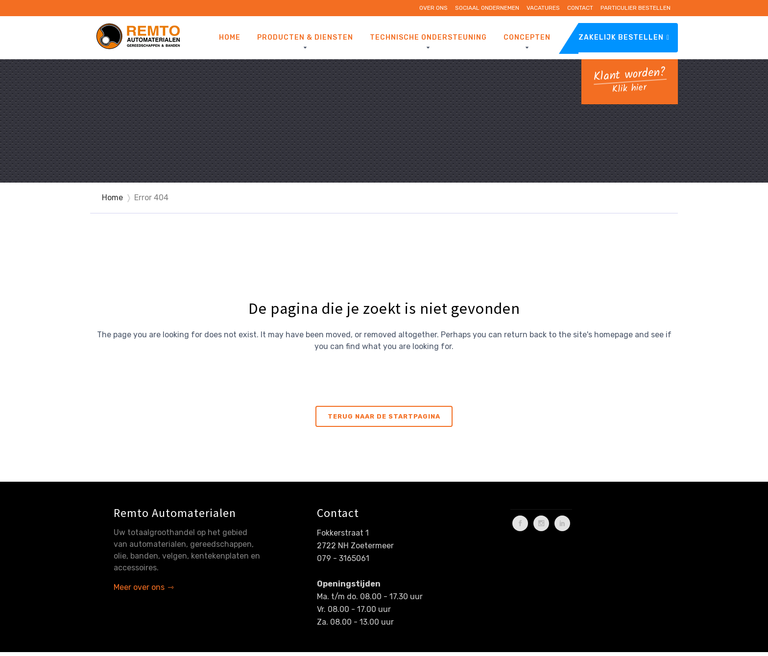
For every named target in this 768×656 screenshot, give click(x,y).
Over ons (433, 7)
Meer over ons (139, 587)
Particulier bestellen (635, 7)
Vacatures (543, 7)
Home (112, 197)
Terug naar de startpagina (384, 416)
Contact (580, 7)
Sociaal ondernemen (487, 7)
